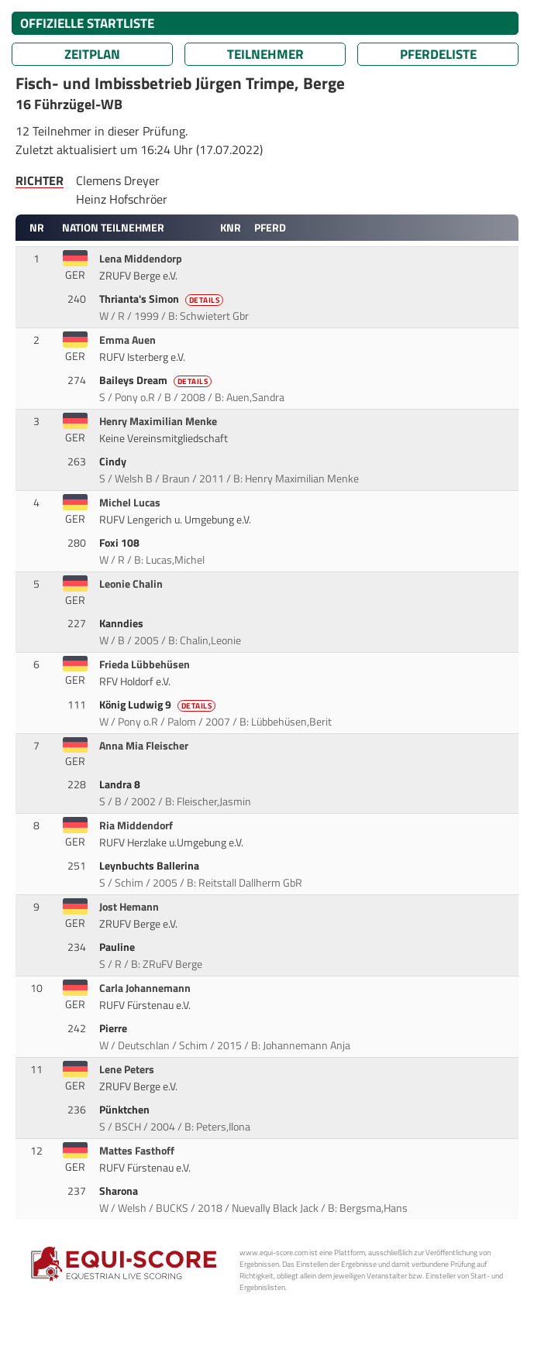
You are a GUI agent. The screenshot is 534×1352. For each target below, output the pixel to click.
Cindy (114, 461)
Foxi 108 (120, 542)
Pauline (118, 947)
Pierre (114, 1028)
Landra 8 (121, 784)
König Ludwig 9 (159, 704)
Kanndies (122, 623)
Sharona (119, 1190)
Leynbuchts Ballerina (150, 865)
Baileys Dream (157, 380)
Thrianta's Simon (162, 298)
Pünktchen (125, 1109)
